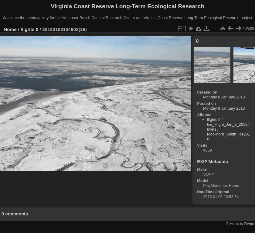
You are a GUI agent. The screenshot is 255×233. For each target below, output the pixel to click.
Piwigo (249, 223)
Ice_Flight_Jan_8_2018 (227, 124)
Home (10, 29)
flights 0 (30, 29)
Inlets (211, 129)
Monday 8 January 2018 (224, 97)
